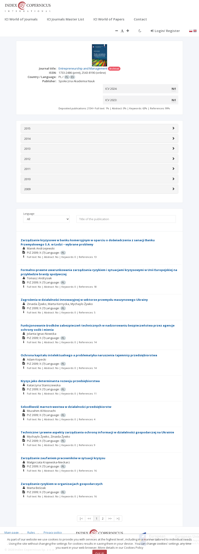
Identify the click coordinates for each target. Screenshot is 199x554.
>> (110, 518)
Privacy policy (53, 532)
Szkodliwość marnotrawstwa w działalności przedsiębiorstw (66, 407)
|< (81, 518)
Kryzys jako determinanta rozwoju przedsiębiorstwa (60, 381)
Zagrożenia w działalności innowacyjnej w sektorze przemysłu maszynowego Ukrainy (84, 300)
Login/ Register (165, 30)
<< (89, 518)
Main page (11, 532)
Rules (31, 532)
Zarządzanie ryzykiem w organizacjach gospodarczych (62, 484)
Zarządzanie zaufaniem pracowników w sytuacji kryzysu (63, 458)
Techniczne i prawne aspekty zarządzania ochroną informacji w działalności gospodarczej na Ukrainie (97, 432)
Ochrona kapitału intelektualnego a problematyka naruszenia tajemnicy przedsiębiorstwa (89, 355)
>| (118, 518)
